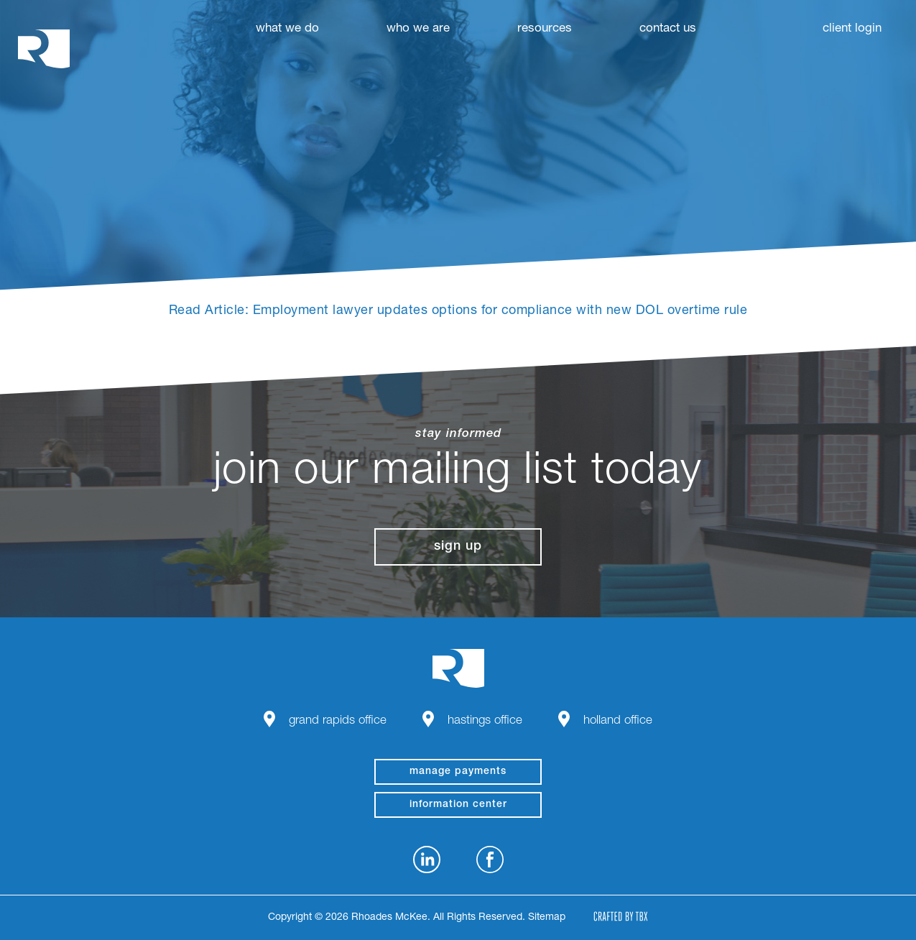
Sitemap (546, 918)
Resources (544, 29)
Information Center (458, 805)
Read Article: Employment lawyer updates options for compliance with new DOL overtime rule (458, 311)
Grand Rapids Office (338, 721)
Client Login (852, 29)
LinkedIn (426, 859)
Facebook (490, 859)
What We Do (287, 29)
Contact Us (667, 29)
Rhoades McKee (44, 48)
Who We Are (418, 29)
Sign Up (458, 546)
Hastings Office (485, 721)
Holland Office (617, 721)
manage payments (458, 772)
